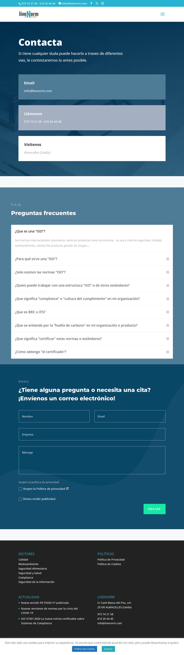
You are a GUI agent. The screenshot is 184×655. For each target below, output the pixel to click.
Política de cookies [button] (84, 648)
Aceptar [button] (108, 648)
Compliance (25, 577)
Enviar (154, 509)
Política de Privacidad (111, 559)
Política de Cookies (109, 564)
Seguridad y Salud (29, 573)
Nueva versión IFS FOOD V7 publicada (45, 602)
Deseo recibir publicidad (37, 499)
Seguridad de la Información (36, 582)
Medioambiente (28, 564)
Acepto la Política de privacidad (44, 489)
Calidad (23, 559)
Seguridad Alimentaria (32, 568)
